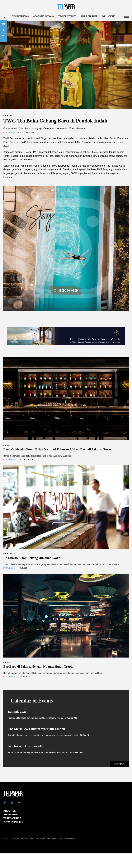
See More (119, 765)
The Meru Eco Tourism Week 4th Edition (36, 729)
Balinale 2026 (17, 712)
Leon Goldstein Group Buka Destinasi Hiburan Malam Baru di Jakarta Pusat (57, 450)
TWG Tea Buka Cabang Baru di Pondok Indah (55, 121)
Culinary (7, 116)
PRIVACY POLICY (13, 823)
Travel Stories (70, 16)
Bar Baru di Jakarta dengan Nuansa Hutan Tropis (38, 667)
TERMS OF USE (12, 819)
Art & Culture (94, 16)
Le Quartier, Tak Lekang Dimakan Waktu (32, 558)
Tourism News (21, 16)
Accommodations (45, 16)
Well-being (115, 16)
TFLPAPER (24, 839)
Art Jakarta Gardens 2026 (26, 747)
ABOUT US (9, 811)
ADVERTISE (10, 815)
